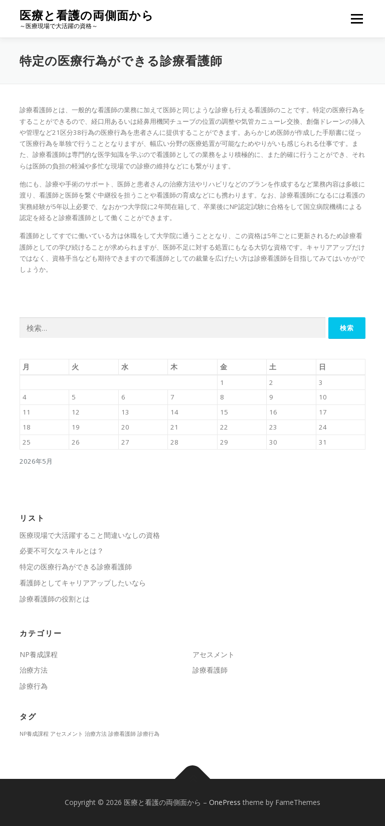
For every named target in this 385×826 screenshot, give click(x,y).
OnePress (225, 802)
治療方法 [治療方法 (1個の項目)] (96, 733)
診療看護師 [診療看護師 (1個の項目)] (122, 733)
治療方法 (34, 670)
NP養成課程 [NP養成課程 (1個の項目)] (34, 733)
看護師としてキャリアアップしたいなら (83, 582)
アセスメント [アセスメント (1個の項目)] (66, 733)
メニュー (356, 18)
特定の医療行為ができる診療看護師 (76, 566)
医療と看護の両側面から (87, 15)
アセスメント (213, 654)
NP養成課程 (39, 654)
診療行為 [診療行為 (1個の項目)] (148, 733)
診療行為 (34, 686)
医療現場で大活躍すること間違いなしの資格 (90, 535)
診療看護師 (210, 670)
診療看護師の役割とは (55, 598)
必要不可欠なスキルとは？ (62, 550)
